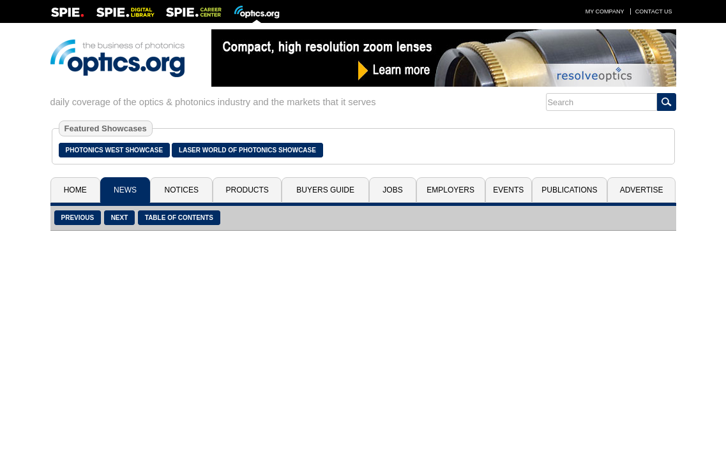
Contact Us (653, 11)
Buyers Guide (325, 190)
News (125, 190)
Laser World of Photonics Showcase (247, 150)
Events (508, 190)
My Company (605, 11)
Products (247, 190)
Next (119, 217)
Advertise (641, 190)
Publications (569, 190)
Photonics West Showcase (114, 150)
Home (75, 190)
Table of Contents (179, 217)
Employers (450, 190)
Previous (78, 217)
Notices (182, 190)
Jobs (392, 190)
